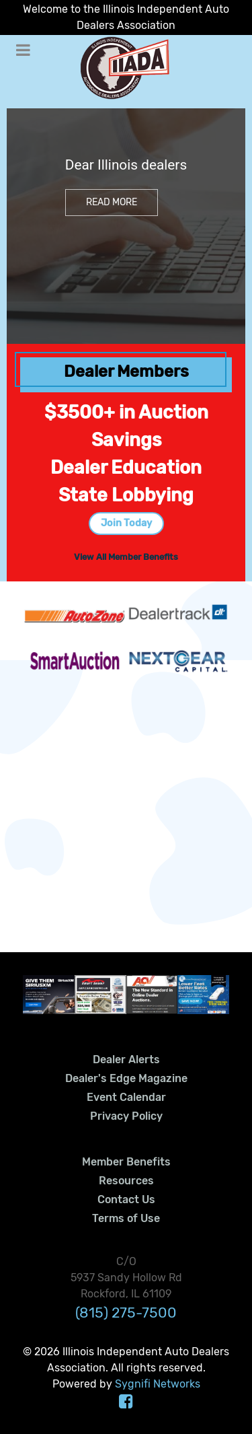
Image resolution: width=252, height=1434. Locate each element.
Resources (126, 1180)
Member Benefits (126, 1161)
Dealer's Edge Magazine (126, 1078)
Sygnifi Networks (157, 1383)
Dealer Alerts (126, 1059)
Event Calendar (126, 1097)
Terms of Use (126, 1218)
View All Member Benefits (126, 557)
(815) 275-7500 (126, 1312)
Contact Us (126, 1199)
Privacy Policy (126, 1116)
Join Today (126, 523)
